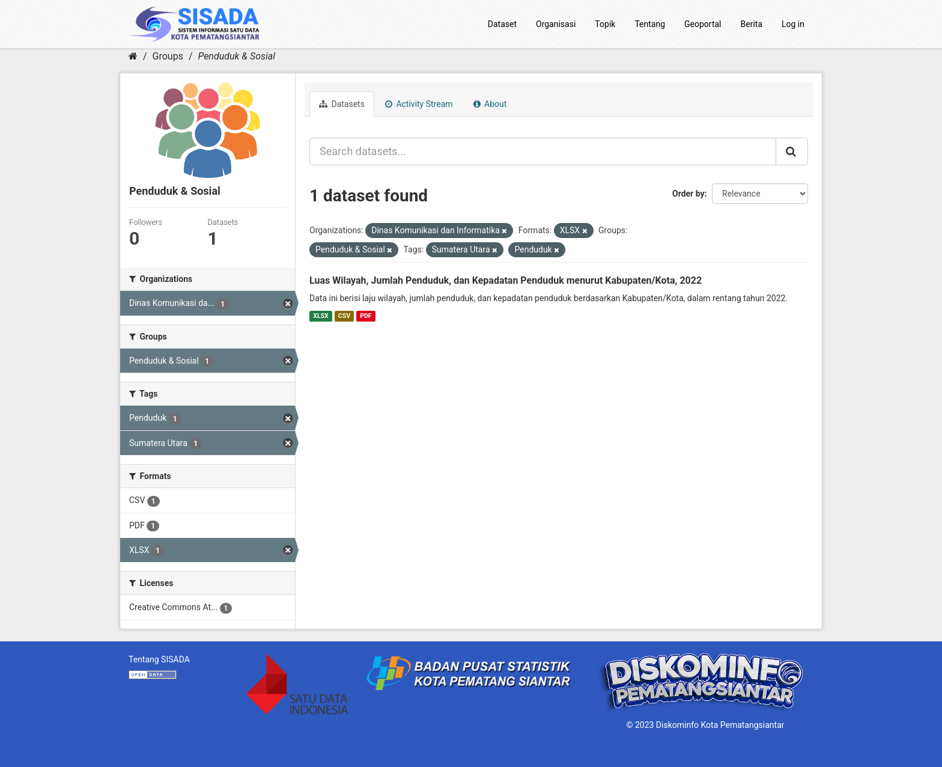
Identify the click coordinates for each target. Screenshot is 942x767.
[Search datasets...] (542, 151)
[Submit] (792, 151)
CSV (344, 316)
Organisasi (556, 24)
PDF (365, 316)
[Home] (133, 56)
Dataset (502, 24)
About (490, 104)
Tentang (649, 24)
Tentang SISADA (159, 659)
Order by (688, 193)
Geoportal (702, 24)
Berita (752, 24)
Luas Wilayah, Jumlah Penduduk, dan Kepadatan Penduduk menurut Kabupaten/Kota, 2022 (505, 280)
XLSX (320, 316)
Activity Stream (419, 104)
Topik (605, 24)
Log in (793, 24)
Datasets (342, 104)
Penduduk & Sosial (236, 56)
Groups (168, 56)
